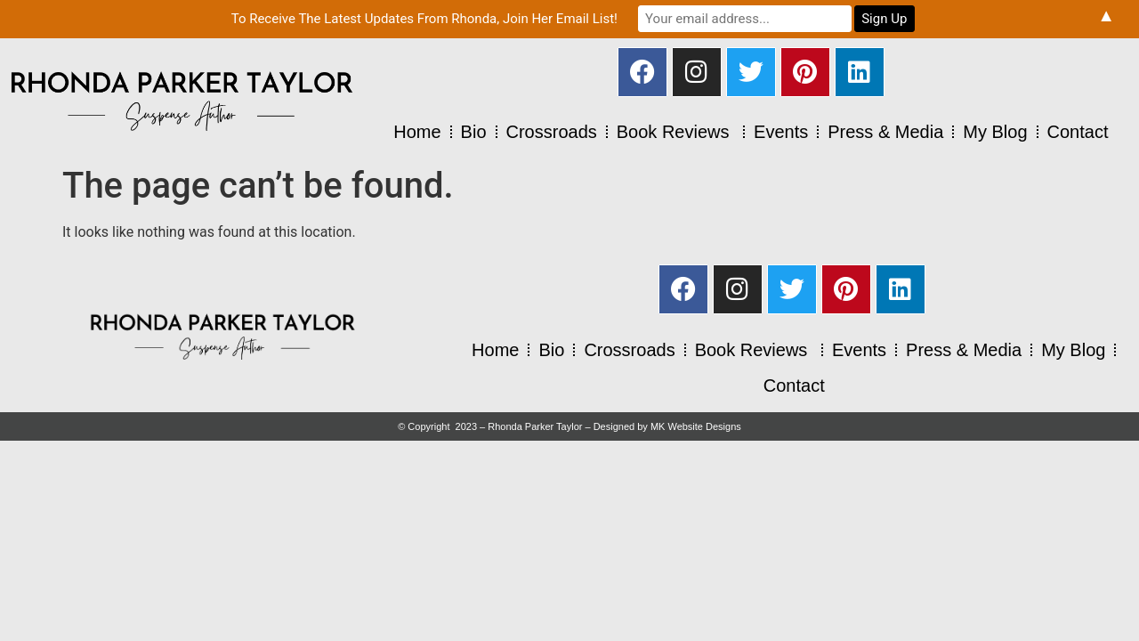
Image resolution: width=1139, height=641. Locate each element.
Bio (474, 132)
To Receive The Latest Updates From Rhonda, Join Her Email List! (424, 19)
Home (416, 132)
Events (781, 132)
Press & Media (885, 132)
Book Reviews (675, 132)
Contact (1078, 132)
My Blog (995, 132)
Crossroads (551, 132)
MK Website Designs (695, 426)
